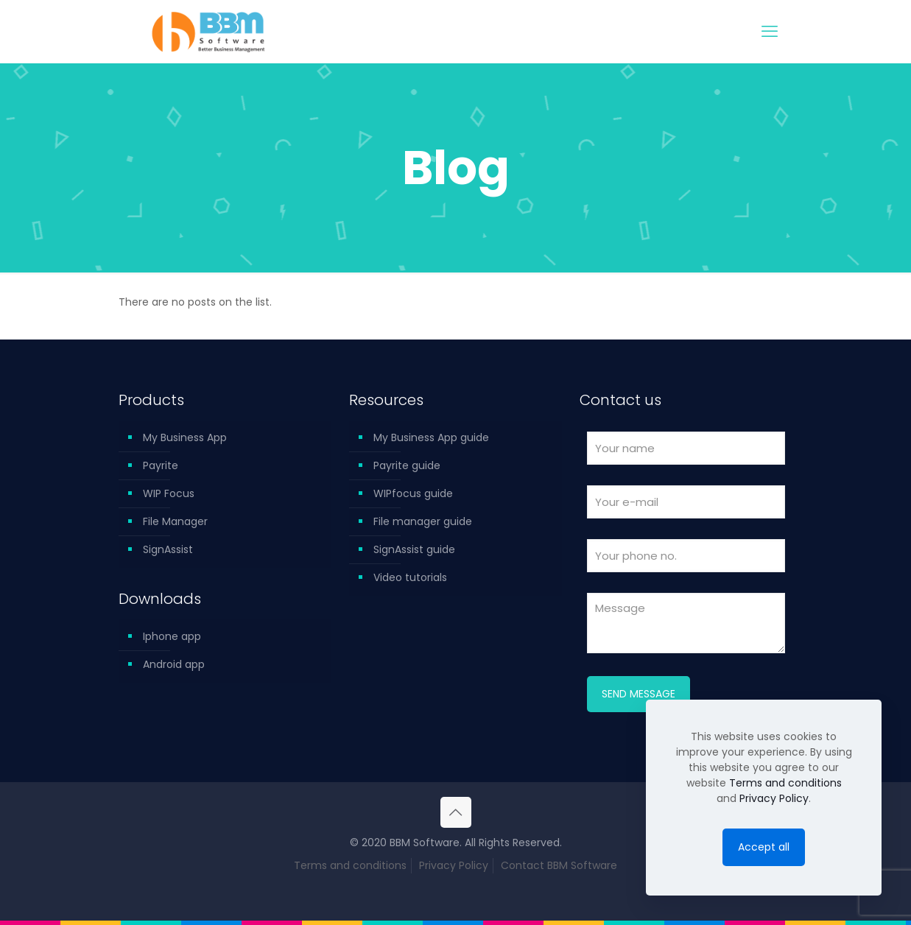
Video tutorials (410, 577)
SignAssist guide (414, 549)
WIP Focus (168, 493)
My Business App (185, 437)
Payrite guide (406, 465)
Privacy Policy (453, 865)
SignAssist (168, 549)
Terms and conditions (350, 865)
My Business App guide (431, 437)
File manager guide (422, 521)
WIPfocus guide (413, 493)
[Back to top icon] (455, 812)
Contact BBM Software (559, 865)
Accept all (763, 847)
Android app (174, 664)
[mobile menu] (769, 31)
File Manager (175, 521)
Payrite (160, 465)
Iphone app (172, 636)
